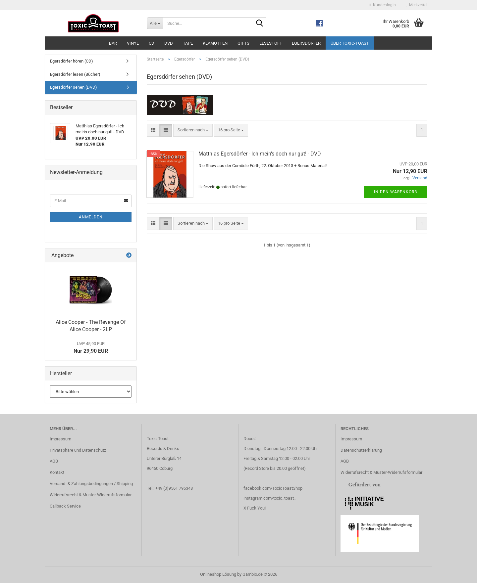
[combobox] (193, 130)
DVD (168, 43)
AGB (54, 461)
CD (151, 43)
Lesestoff (270, 43)
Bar (113, 43)
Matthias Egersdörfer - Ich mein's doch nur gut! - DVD (259, 154)
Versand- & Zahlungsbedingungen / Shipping (91, 483)
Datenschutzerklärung (361, 450)
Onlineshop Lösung (218, 574)
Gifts (243, 43)
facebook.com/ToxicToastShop (272, 488)
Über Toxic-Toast (350, 43)
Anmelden (91, 217)
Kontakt (57, 472)
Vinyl (133, 43)
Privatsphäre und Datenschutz (78, 450)
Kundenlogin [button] (383, 5)
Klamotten (215, 43)
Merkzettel (416, 5)
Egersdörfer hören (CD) (71, 61)
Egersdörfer (306, 43)
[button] (153, 130)
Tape (188, 43)
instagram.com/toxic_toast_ (269, 498)
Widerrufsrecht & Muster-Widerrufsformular (91, 494)
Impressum (60, 438)
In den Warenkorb (395, 192)
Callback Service (65, 506)
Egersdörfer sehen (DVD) (73, 87)
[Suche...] (155, 23)
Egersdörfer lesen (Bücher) (75, 74)
